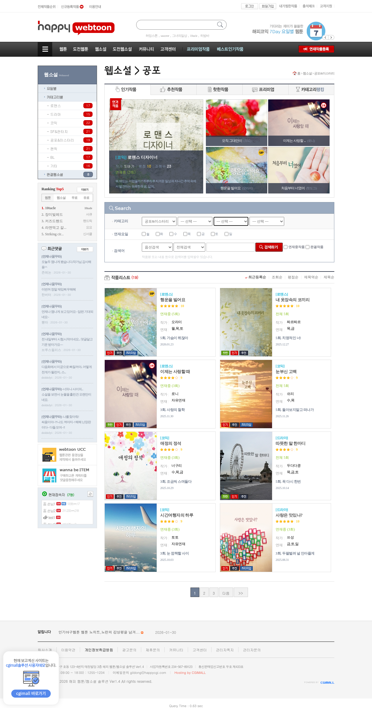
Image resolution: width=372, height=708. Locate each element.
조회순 (277, 277)
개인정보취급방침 (99, 649)
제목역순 (311, 277)
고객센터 (200, 649)
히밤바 (204, 35)
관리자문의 (252, 649)
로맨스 (55, 105)
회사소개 (45, 649)
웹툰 (48, 197)
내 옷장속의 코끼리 (292, 300)
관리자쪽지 (225, 649)
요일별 (51, 88)
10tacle (193, 35)
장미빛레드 (54, 214)
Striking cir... (54, 234)
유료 (86, 197)
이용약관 (68, 649)
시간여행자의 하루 (176, 515)
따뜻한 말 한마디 (291, 443)
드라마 (55, 114)
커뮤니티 (176, 649)
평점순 (293, 277)
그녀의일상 (179, 35)
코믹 (54, 122)
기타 (54, 165)
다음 (226, 593)
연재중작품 (296, 247)
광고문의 (129, 649)
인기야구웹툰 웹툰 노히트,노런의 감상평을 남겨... (101, 631)
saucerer (164, 35)
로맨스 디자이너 (143, 157)
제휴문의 (153, 649)
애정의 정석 (170, 443)
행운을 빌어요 (172, 300)
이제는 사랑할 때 (175, 371)
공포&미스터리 (62, 139)
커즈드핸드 (54, 221)
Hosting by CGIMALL (190, 672)
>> (241, 593)
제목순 (329, 277)
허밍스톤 (152, 35)
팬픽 (54, 148)
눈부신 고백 (286, 371)
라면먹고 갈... (55, 228)
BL (52, 157)
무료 (74, 197)
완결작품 (316, 247)
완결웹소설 (55, 174)
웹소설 (61, 197)
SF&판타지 (59, 131)
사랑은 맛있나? (289, 515)
